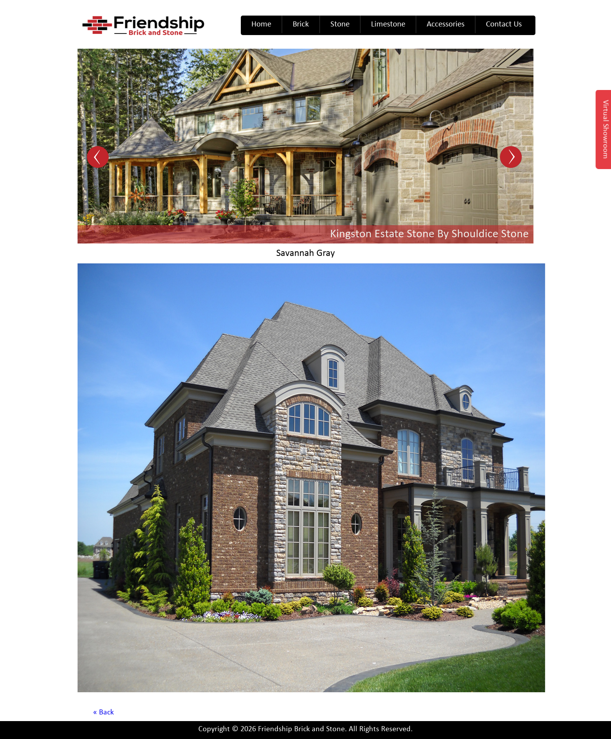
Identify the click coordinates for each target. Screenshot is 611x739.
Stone (340, 24)
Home (261, 24)
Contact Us (504, 24)
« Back (103, 712)
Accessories (445, 24)
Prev (99, 157)
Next (512, 157)
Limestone (388, 24)
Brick (301, 24)
